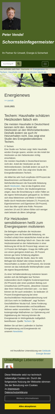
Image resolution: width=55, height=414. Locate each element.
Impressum (13, 389)
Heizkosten (15, 186)
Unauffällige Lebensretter (24, 360)
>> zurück (8, 100)
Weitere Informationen (27, 398)
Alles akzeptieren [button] (27, 406)
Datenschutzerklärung (16, 392)
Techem (27, 321)
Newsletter (17, 331)
